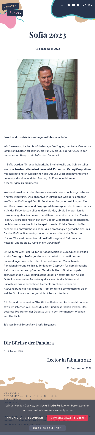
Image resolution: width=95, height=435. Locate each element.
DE (90, 4)
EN (85, 4)
